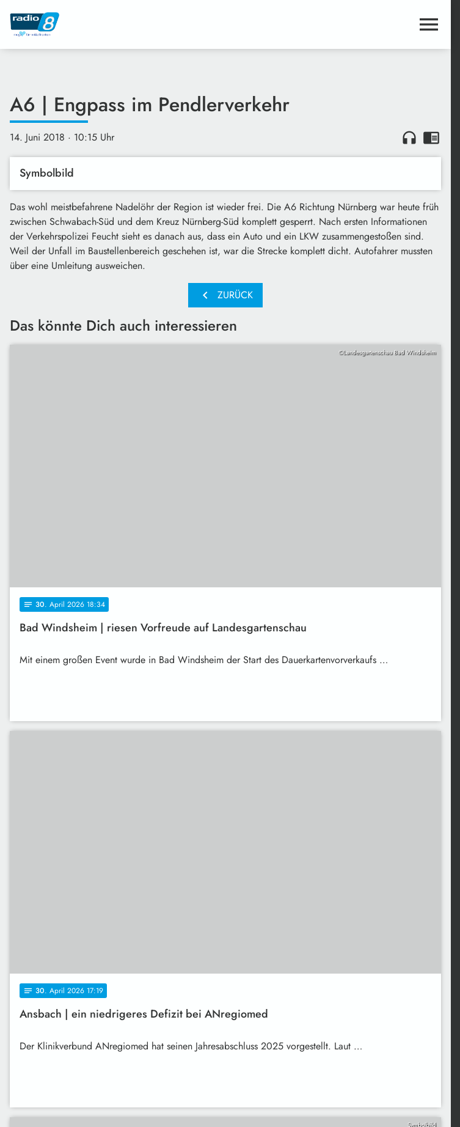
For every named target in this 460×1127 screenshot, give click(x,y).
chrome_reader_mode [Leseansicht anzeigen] (431, 137)
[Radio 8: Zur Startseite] (117, 24)
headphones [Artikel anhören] (409, 137)
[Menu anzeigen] (429, 24)
